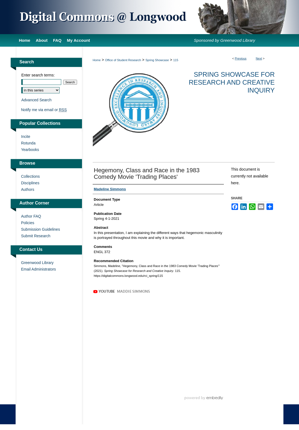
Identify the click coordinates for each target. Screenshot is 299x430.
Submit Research (35, 236)
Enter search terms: (38, 75)
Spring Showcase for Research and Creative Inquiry (232, 82)
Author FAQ (31, 216)
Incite (25, 136)
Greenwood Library (37, 262)
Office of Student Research (123, 60)
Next (259, 58)
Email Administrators (38, 269)
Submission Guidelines (40, 229)
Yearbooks (30, 149)
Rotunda (28, 143)
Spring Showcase (157, 60)
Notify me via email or (44, 110)
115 (175, 60)
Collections (30, 176)
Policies (27, 223)
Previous (241, 58)
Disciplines (30, 183)
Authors (27, 189)
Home (97, 60)
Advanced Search (36, 100)
